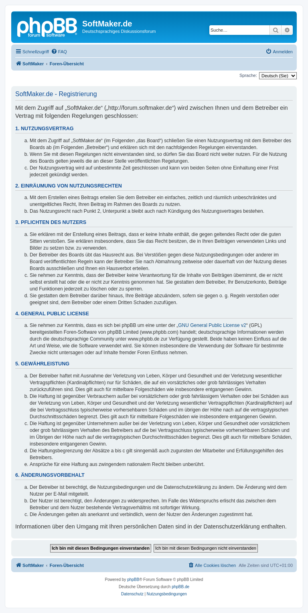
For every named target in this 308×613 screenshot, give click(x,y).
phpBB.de (180, 587)
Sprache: (248, 75)
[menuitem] (59, 51)
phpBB (133, 579)
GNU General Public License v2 (212, 325)
